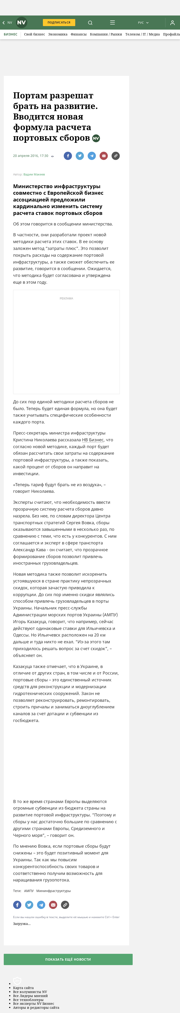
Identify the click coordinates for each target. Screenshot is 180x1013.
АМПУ (29, 891)
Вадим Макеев (34, 174)
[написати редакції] (104, 156)
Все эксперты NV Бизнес (33, 1004)
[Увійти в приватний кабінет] (172, 22)
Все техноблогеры (28, 1000)
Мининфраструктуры (53, 891)
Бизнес (10, 34)
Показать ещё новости (68, 959)
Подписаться (59, 22)
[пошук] (90, 22)
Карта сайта (23, 988)
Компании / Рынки (106, 34)
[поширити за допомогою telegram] (92, 156)
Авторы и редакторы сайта (36, 1008)
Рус (141, 22)
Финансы (79, 34)
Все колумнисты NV (30, 992)
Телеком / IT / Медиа (142, 34)
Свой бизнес (34, 34)
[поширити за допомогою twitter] (80, 156)
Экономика (58, 34)
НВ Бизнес (93, 439)
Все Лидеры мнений (30, 996)
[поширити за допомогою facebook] (68, 156)
